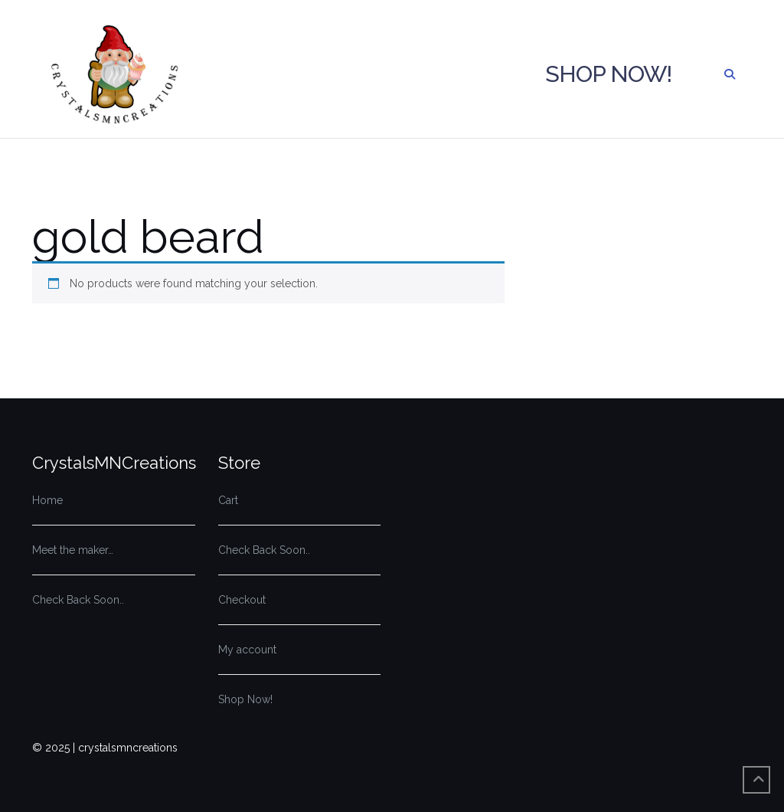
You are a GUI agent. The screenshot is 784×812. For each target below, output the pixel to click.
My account (247, 649)
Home (47, 500)
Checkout (242, 600)
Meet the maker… (72, 550)
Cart (228, 500)
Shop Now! (608, 74)
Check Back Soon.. (78, 600)
